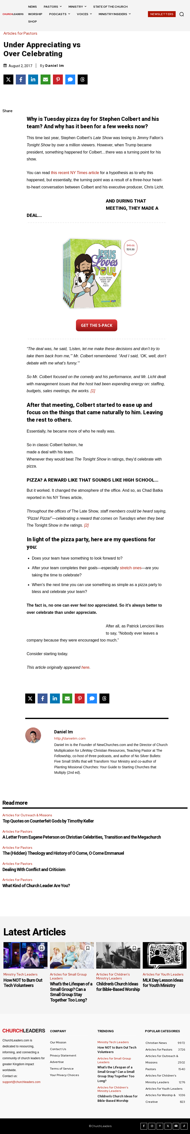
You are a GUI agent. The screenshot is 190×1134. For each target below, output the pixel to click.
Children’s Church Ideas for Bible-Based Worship (118, 986)
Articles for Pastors (21, 33)
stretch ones (130, 568)
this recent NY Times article (75, 173)
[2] (86, 525)
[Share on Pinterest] (58, 79)
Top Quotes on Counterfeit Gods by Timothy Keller (48, 821)
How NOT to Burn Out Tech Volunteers (22, 983)
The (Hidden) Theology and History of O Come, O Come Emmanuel (63, 853)
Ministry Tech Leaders (20, 974)
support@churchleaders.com (21, 1082)
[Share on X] (8, 79)
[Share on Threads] (83, 79)
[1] (93, 391)
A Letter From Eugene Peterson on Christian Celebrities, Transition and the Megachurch (81, 837)
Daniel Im (54, 65)
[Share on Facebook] (21, 79)
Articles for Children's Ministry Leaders (113, 976)
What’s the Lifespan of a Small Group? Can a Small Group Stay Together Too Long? (71, 992)
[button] (182, 14)
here (85, 667)
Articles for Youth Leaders (163, 974)
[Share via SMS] (70, 79)
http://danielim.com (70, 738)
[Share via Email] (45, 79)
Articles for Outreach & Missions (27, 815)
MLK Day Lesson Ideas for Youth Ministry (163, 983)
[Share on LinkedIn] (33, 79)
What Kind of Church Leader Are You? (36, 885)
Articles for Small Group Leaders (68, 976)
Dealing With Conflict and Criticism (33, 869)
